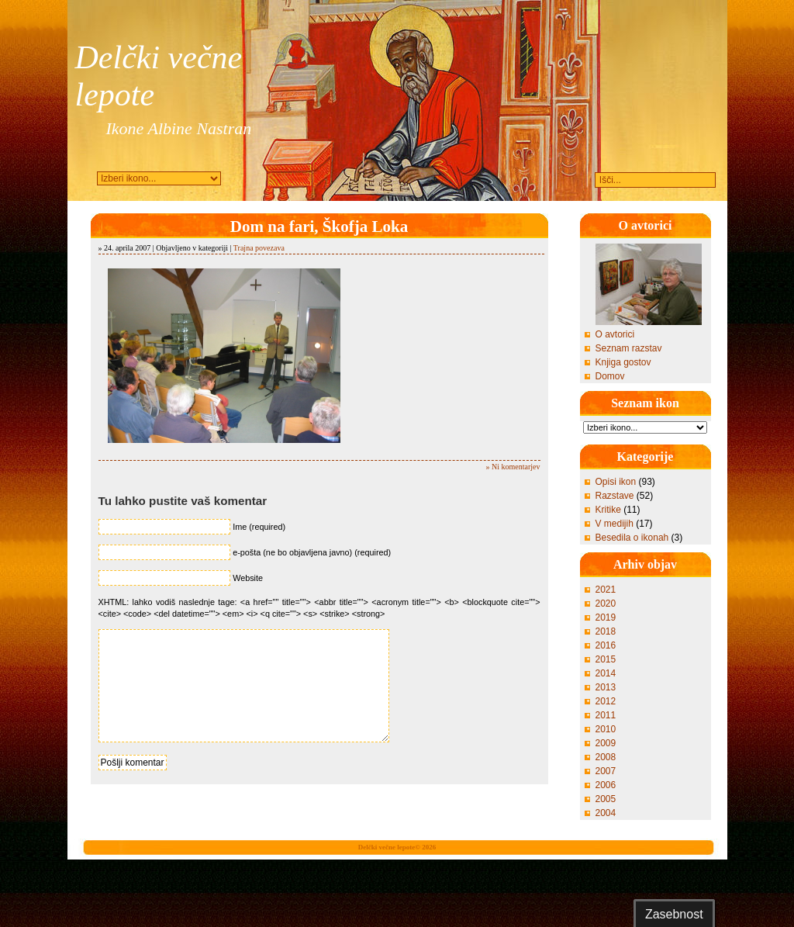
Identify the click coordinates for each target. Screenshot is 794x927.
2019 (606, 617)
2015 (606, 659)
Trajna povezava (259, 248)
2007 (606, 771)
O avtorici (615, 334)
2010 (606, 729)
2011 (606, 715)
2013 (606, 687)
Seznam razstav (629, 348)
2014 (606, 673)
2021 (606, 589)
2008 (606, 757)
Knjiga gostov (623, 362)
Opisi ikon (616, 481)
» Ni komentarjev (513, 466)
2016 (606, 645)
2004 (606, 813)
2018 (606, 631)
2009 (606, 743)
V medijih (614, 523)
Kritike (608, 509)
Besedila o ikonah (632, 537)
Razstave (615, 495)
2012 (606, 701)
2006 (606, 785)
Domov (610, 376)
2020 (606, 603)
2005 (606, 799)
